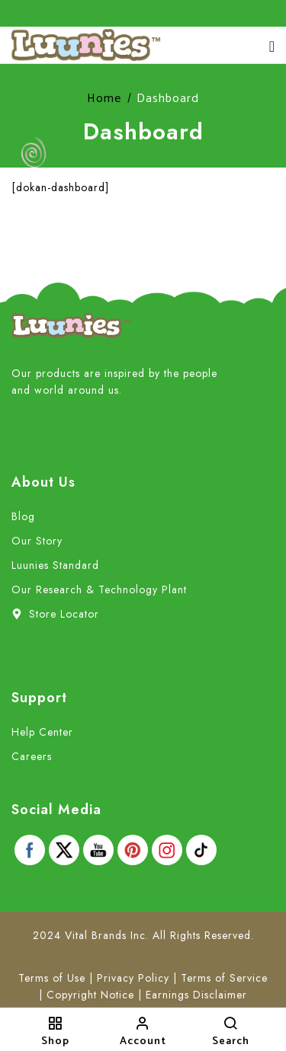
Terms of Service (224, 978)
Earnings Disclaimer (196, 994)
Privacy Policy (133, 978)
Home (104, 98)
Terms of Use (51, 978)
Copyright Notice (90, 994)
